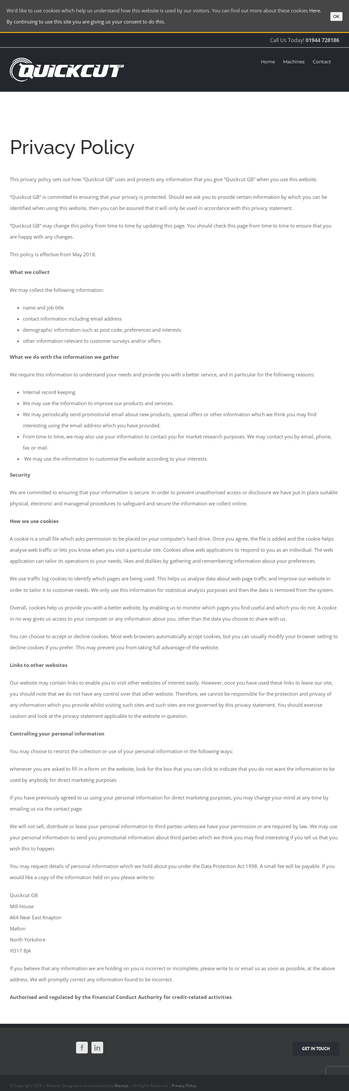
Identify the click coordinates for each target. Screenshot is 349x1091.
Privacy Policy (184, 1085)
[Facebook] (82, 1047)
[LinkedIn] (97, 1047)
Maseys (122, 1085)
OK (336, 16)
